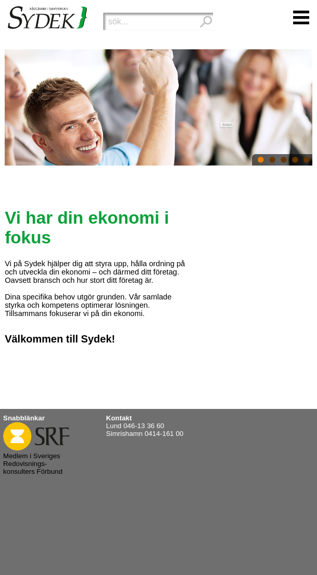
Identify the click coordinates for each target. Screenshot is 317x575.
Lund (114, 426)
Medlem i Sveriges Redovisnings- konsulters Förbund (36, 459)
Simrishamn (124, 433)
